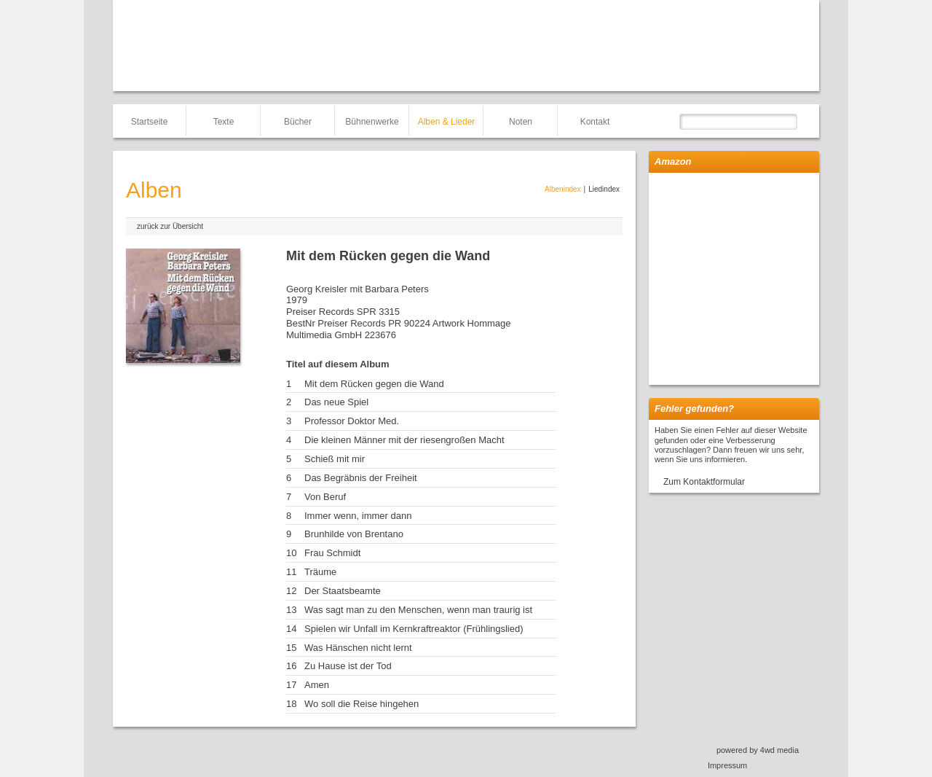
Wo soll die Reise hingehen (361, 703)
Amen (316, 684)
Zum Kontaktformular (704, 482)
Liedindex (604, 189)
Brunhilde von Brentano (353, 533)
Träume (320, 571)
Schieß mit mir (334, 458)
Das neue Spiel (336, 402)
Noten (520, 122)
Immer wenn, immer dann (357, 515)
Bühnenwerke (371, 122)
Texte (223, 122)
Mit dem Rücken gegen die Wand (374, 383)
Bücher (298, 122)
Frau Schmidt (332, 552)
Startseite (149, 122)
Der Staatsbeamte (342, 590)
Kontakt (595, 122)
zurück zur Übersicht (170, 226)
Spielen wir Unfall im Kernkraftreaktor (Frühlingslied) (414, 628)
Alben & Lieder (446, 122)
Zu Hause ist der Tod (348, 665)
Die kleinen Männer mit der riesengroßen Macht (404, 439)
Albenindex (562, 189)
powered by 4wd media (757, 750)
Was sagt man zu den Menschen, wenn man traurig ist (418, 609)
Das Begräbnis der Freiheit (360, 477)
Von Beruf (325, 496)
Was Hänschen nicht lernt (358, 647)
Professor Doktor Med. (351, 420)
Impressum (727, 765)
